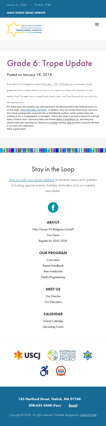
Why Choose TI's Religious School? (53, 229)
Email (73, 405)
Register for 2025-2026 (53, 241)
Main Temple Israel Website (26, 13)
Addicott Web (88, 415)
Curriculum (53, 260)
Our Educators (53, 302)
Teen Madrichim (53, 271)
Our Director (53, 296)
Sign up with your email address (31, 179)
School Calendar (53, 321)
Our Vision (53, 235)
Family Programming (53, 277)
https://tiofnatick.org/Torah (33, 110)
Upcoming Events (53, 327)
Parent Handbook (53, 266)
